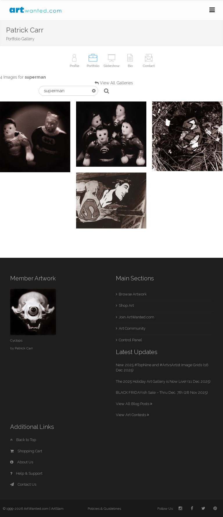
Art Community (132, 328)
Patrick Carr (24, 348)
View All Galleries (116, 83)
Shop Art (126, 305)
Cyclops (16, 340)
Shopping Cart (26, 451)
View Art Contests (132, 415)
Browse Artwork (133, 294)
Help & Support (26, 473)
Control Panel (130, 340)
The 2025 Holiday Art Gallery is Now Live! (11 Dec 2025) (163, 381)
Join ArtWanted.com (136, 317)
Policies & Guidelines (104, 509)
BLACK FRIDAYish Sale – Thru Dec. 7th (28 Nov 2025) (162, 392)
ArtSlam (57, 509)
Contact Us (23, 484)
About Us (21, 462)
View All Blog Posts (134, 404)
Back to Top (23, 440)
